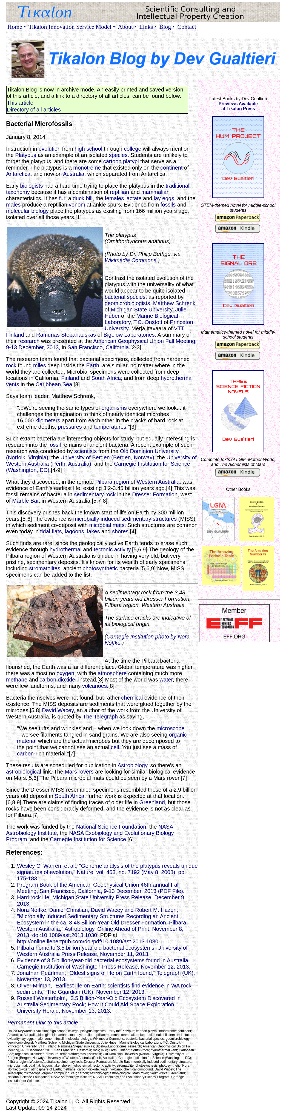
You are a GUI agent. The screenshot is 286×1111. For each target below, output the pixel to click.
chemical (132, 698)
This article (20, 103)
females (114, 198)
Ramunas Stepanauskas (66, 335)
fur (62, 198)
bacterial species (125, 297)
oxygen (66, 673)
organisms (114, 408)
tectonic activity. (113, 549)
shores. (121, 531)
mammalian (155, 192)
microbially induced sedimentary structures (125, 519)
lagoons (74, 531)
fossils (168, 205)
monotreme (87, 168)
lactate (133, 198)
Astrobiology (132, 765)
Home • (16, 26)
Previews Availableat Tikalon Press (238, 106)
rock (11, 365)
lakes (93, 531)
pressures (70, 427)
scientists (85, 451)
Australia (73, 174)
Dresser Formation (155, 494)
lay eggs (164, 198)
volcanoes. (95, 686)
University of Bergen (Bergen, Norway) (107, 457)
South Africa (106, 378)
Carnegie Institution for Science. (89, 839)
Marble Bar (25, 501)
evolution (50, 149)
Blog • (167, 26)
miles (39, 365)
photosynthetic (100, 568)
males (13, 205)
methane (16, 680)
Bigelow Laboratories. (130, 335)
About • (127, 26)
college (132, 149)
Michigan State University (141, 310)
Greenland (152, 802)
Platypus (25, 155)
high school (88, 149)
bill (89, 198)
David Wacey (58, 710)
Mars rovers (79, 772)
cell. (116, 747)
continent (171, 168)
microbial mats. (107, 525)
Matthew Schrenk (174, 303)
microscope (170, 728)
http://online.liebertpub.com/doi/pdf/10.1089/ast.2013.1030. (88, 941)
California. (118, 347)
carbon (25, 754)
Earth (92, 365)
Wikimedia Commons (130, 260)
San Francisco (85, 347)
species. (119, 155)
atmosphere (112, 673)
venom (77, 205)
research (28, 341)
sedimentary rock (95, 494)
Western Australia (158, 482)
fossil (54, 445)
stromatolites (44, 568)
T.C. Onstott (147, 322)
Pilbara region (112, 482)
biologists (31, 186)
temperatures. (111, 427)
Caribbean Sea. (55, 384)
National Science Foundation (111, 827)
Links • (147, 26)
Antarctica (18, 174)
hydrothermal (66, 549)
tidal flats (51, 531)
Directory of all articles (34, 110)
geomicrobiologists (127, 303)
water (166, 680)
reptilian (119, 192)
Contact (187, 26)
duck (78, 198)
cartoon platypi (121, 161)
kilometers (47, 420)
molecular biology (27, 211)
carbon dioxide (57, 680)
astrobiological (23, 772)
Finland (70, 378)
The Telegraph (100, 717)
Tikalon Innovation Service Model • (71, 26)
